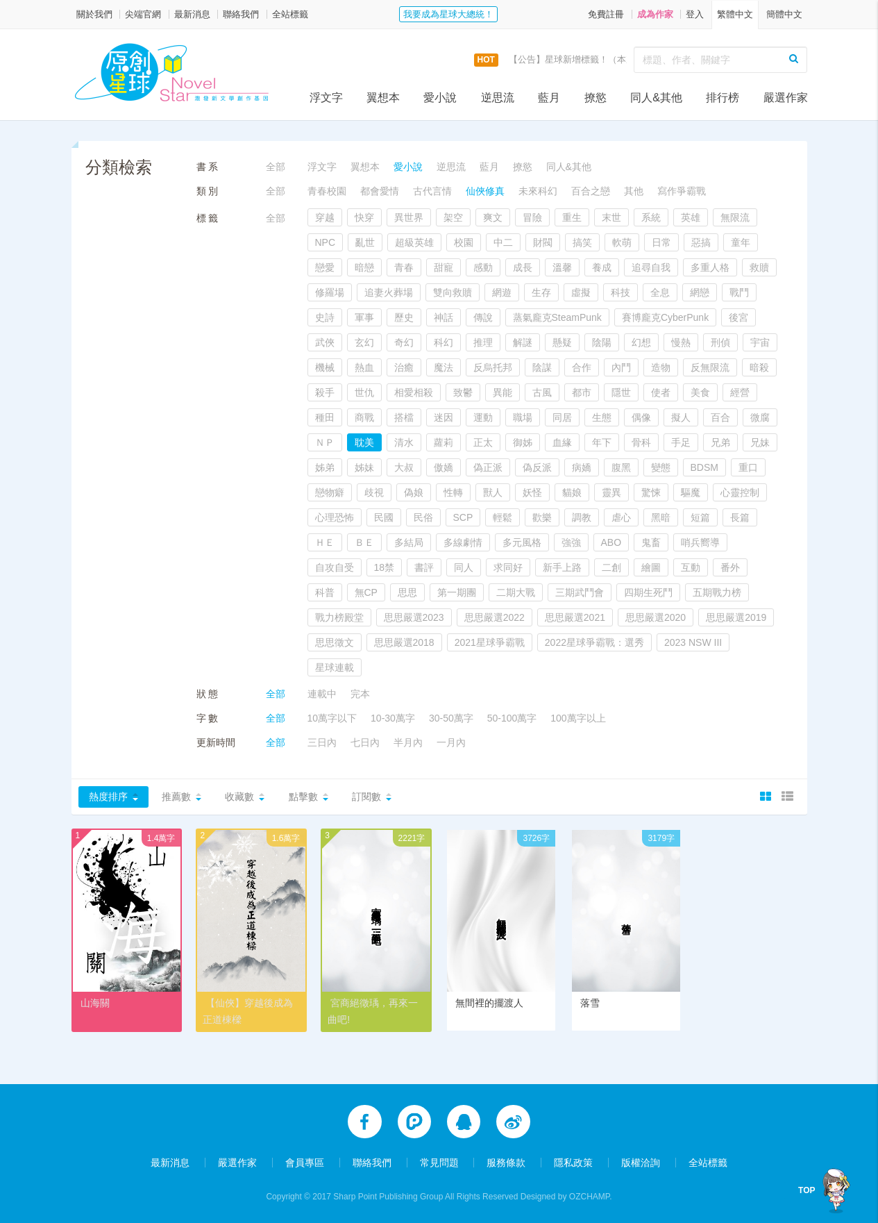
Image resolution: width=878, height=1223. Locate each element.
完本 (360, 693)
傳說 (483, 317)
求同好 (508, 567)
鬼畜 (651, 542)
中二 (503, 242)
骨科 (641, 442)
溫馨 (562, 267)
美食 (700, 392)
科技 (620, 292)
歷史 (404, 317)
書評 (424, 567)
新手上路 (562, 567)
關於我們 (94, 14)
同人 (463, 567)
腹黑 (621, 467)
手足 (681, 442)
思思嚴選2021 (575, 617)
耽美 (364, 442)
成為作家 (655, 14)
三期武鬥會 (579, 592)
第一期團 (456, 592)
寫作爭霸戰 (681, 191)
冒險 (532, 217)
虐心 (621, 517)
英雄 (690, 217)
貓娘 (572, 492)
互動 (690, 567)
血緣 (562, 442)
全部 (275, 166)
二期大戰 (515, 592)
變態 (660, 467)
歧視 (374, 492)
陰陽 (601, 342)
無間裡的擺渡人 (489, 1002)
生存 (541, 292)
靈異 (611, 492)
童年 (740, 242)
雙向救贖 (452, 292)
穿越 (325, 217)
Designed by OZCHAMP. (566, 1196)
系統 (651, 217)
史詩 (325, 317)
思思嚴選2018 (404, 642)
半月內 (408, 742)
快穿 (364, 217)
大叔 (404, 467)
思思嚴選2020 (655, 617)
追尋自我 (651, 267)
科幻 (443, 342)
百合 (720, 417)
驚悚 (651, 492)
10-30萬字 (393, 718)
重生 (572, 217)
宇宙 (760, 342)
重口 (748, 467)
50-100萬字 (512, 718)
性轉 (453, 492)
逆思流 (497, 97)
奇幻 (404, 342)
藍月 (549, 97)
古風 (542, 392)
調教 (581, 517)
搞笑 (582, 242)
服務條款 (506, 1162)
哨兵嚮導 (700, 542)
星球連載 (334, 667)
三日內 (322, 742)
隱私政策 (573, 1162)
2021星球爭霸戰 (490, 642)
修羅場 (329, 292)
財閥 (542, 242)
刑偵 (720, 342)
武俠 (325, 342)
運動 (483, 417)
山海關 (95, 1002)
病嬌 (581, 467)
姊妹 (364, 467)
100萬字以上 (577, 718)
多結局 (408, 542)
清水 (404, 442)
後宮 (738, 317)
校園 (463, 242)
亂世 (365, 242)
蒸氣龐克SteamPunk (557, 317)
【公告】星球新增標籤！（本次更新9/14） (594, 59)
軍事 (364, 317)
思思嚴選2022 (494, 617)
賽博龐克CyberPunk (665, 317)
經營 (740, 392)
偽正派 (488, 467)
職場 (522, 417)
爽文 (493, 217)
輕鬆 (502, 517)
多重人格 (710, 267)
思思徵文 (334, 642)
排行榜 (722, 97)
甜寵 (443, 267)
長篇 (740, 517)
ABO (611, 542)
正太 (483, 442)
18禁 (384, 567)
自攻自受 (334, 567)
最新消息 (192, 14)
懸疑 (562, 342)
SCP (463, 517)
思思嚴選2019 (736, 617)
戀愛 (325, 267)
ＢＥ (364, 542)
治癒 (404, 367)
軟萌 (622, 242)
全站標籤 (290, 14)
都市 (581, 392)
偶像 (641, 417)
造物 (660, 367)
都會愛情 (379, 191)
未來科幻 (537, 191)
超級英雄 (414, 242)
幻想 (641, 342)
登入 (695, 14)
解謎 (522, 342)
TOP (810, 1190)
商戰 (364, 417)
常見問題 (439, 1162)
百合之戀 (590, 191)
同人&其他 (656, 97)
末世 (611, 217)
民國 (384, 517)
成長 (522, 267)
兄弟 (720, 442)
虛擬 (581, 292)
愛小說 (440, 97)
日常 (661, 242)
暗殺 (759, 367)
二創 (611, 567)
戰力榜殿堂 (339, 617)
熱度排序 (108, 796)
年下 (601, 442)
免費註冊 (606, 14)
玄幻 (364, 342)
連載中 (322, 693)
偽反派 (537, 467)
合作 (581, 367)
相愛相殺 (413, 392)
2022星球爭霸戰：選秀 (594, 642)
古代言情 (432, 191)
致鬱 (463, 392)
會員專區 (304, 1162)
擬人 (681, 417)
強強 (571, 542)
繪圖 (651, 567)
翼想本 (383, 97)
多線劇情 (463, 542)
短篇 (700, 517)
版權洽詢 (640, 1162)
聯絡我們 (241, 14)
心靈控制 (739, 492)
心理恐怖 (334, 517)
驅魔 (690, 492)
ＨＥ (325, 542)
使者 (660, 392)
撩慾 (595, 97)
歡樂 (542, 517)
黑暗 (660, 517)
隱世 (621, 392)
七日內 (365, 742)
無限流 (735, 217)
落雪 (590, 1002)
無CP (366, 592)
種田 (325, 417)
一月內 (451, 742)
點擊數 (303, 796)
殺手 (325, 392)
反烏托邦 (492, 367)
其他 (633, 191)
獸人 (493, 492)
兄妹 (760, 442)
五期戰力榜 (717, 592)
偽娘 (413, 492)
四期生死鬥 (648, 592)
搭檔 (404, 417)
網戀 (699, 292)
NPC (325, 242)
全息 (660, 292)
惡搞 (701, 242)
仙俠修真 (485, 191)
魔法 (443, 367)
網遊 (502, 292)
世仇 (364, 392)
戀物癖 (329, 492)
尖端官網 (143, 14)
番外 (730, 567)
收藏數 (239, 796)
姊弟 (325, 467)
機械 (325, 367)
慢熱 (681, 342)
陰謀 (542, 367)
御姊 (522, 442)
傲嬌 (443, 467)
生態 (601, 417)
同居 (562, 417)
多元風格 (522, 542)
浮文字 (326, 97)
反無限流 (710, 367)
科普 (325, 592)
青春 (404, 267)
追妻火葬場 (388, 292)
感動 (483, 267)
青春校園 (326, 191)
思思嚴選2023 (414, 617)
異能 (502, 392)
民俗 (423, 517)
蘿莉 (443, 442)
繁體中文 (735, 14)
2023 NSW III (693, 642)
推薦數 (176, 796)
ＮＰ (325, 442)
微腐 (760, 417)
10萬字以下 (332, 718)
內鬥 (621, 367)
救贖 (759, 267)
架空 (453, 217)
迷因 (443, 417)
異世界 (408, 217)
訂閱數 (366, 796)
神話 (443, 317)
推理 (483, 342)
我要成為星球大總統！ (448, 14)
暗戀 (364, 267)
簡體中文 (784, 14)
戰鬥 (739, 292)
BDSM (704, 467)
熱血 (364, 367)
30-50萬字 (451, 718)
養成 (601, 267)
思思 (407, 592)
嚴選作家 (785, 97)
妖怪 (532, 492)
